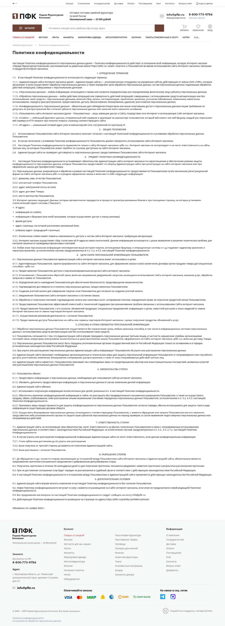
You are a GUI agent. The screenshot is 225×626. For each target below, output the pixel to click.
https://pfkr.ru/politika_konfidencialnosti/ (127, 499)
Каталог (70, 3)
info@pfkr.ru (175, 14)
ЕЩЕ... (197, 37)
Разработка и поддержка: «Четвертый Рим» (191, 610)
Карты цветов (205, 3)
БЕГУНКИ (43, 37)
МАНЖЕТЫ (68, 37)
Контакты (170, 3)
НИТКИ (186, 37)
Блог (158, 3)
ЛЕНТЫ (55, 37)
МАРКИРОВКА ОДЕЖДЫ (89, 37)
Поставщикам (145, 3)
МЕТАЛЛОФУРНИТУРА (116, 37)
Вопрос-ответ (185, 3)
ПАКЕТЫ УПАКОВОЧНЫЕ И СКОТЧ (161, 37)
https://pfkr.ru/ (99, 65)
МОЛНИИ (136, 37)
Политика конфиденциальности (28, 618)
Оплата (130, 3)
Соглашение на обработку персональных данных (36, 620)
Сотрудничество (102, 3)
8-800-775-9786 (200, 14)
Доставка (118, 3)
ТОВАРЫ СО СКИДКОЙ (23, 37)
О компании (84, 3)
